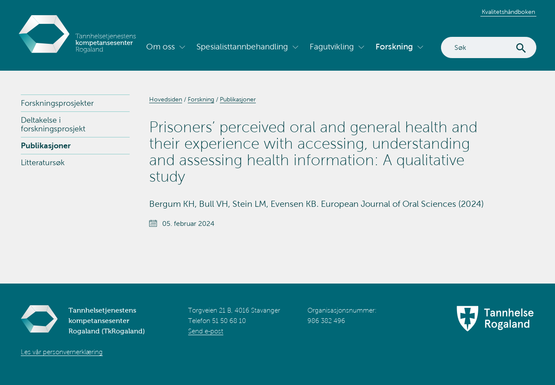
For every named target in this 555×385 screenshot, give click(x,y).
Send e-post (205, 331)
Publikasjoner (46, 145)
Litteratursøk (43, 162)
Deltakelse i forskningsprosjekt (53, 124)
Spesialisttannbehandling (242, 46)
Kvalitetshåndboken (508, 12)
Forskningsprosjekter (57, 103)
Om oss (160, 46)
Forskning (394, 46)
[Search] (488, 47)
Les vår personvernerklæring (62, 352)
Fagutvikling (332, 46)
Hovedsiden (165, 99)
